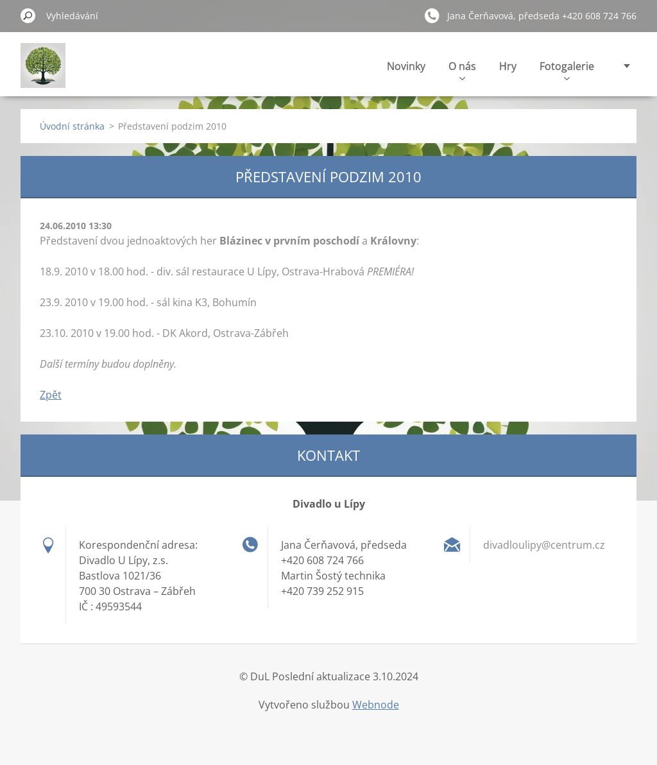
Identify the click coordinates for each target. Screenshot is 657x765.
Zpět (51, 395)
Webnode (375, 705)
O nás (462, 69)
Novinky (406, 66)
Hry (507, 66)
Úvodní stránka (72, 126)
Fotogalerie (566, 69)
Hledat (28, 15)
